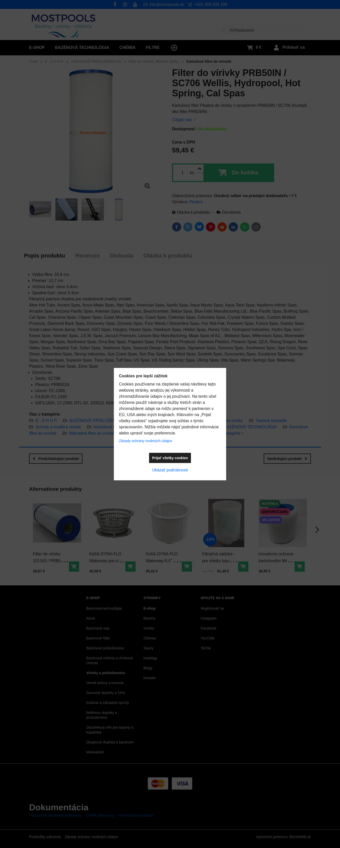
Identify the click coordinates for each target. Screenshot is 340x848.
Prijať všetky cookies (170, 458)
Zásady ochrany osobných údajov (145, 441)
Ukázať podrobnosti (170, 470)
